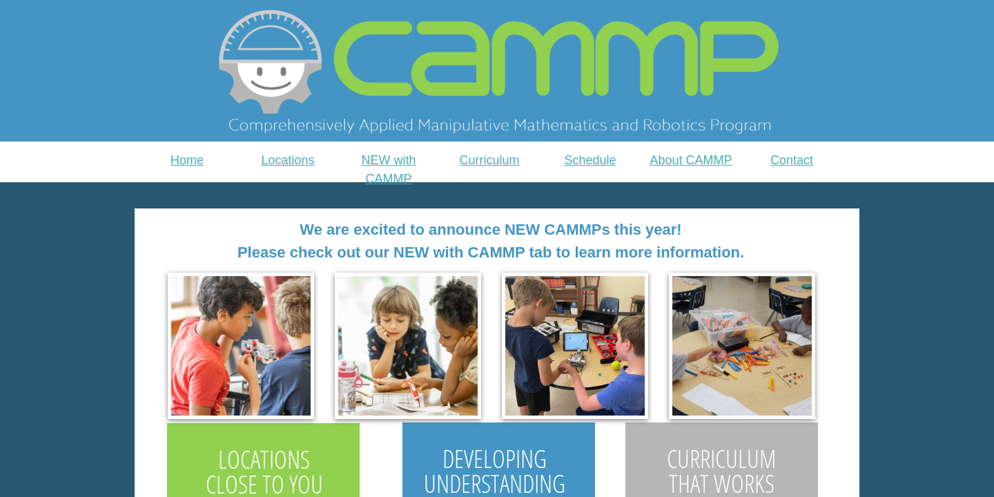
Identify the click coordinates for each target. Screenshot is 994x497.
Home (187, 160)
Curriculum (489, 160)
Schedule (590, 160)
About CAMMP (691, 160)
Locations (287, 160)
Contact (791, 160)
